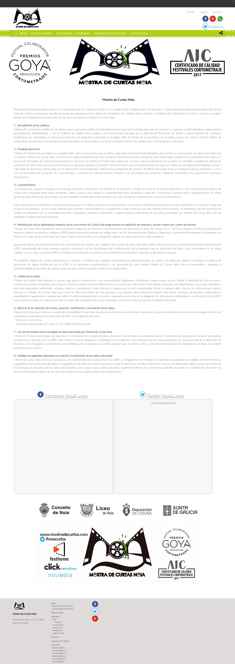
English (191, 11)
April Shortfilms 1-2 (59, 651)
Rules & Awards (41, 33)
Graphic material (58, 633)
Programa (58, 622)
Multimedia (63, 33)
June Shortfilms (58, 662)
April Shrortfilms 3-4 (59, 653)
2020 (54, 619)
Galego (204, 11)
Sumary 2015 (57, 630)
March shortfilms (58, 648)
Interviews (83, 33)
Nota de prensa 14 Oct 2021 (62, 609)
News (23, 33)
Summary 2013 (58, 625)
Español (217, 11)
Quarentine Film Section (110, 33)
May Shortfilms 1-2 (59, 656)
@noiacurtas (216, 26)
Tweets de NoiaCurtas (163, 402)
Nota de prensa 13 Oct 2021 (62, 606)
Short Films (138, 33)
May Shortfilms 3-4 (59, 659)
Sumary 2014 (57, 628)
